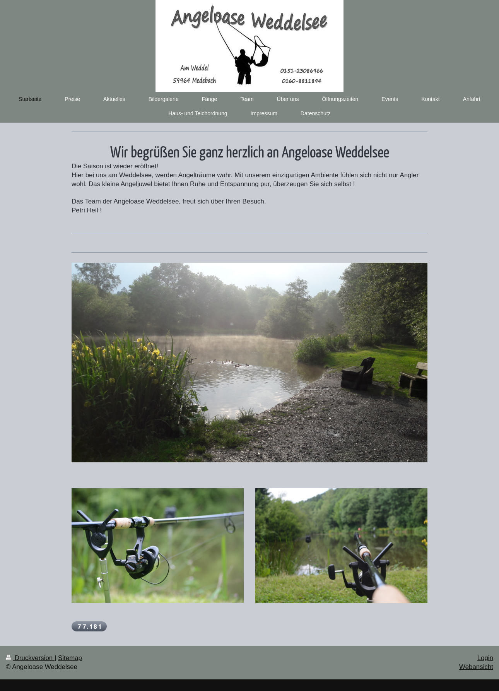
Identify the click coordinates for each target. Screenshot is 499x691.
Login (485, 658)
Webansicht (476, 666)
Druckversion (30, 658)
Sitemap (70, 658)
